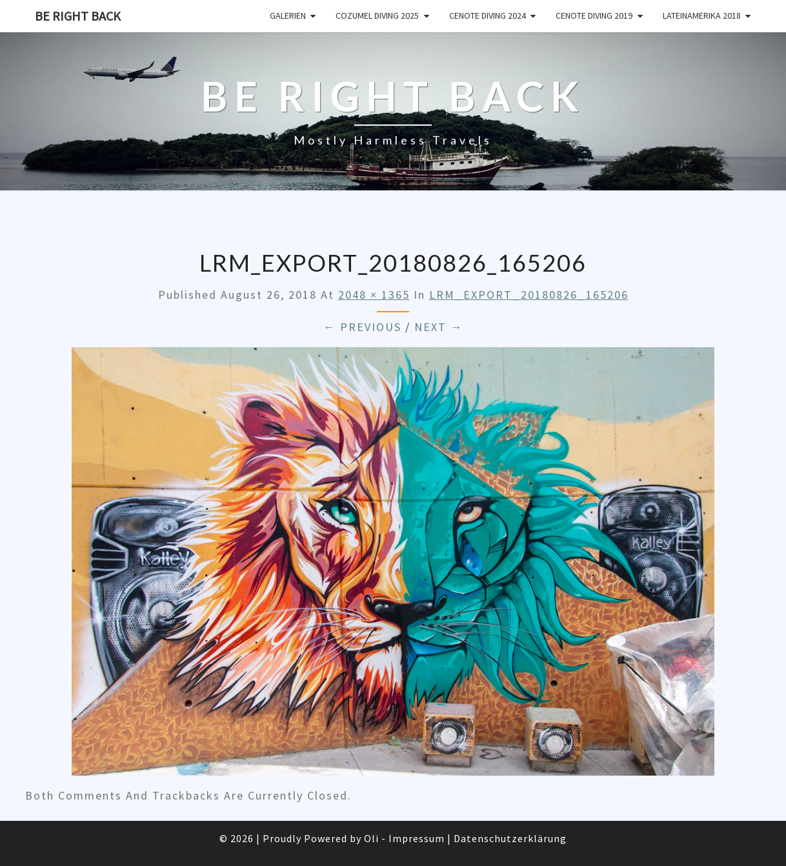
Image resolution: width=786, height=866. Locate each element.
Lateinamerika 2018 (702, 15)
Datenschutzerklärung (510, 838)
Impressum (416, 838)
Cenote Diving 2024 (487, 15)
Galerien (288, 15)
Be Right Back (78, 16)
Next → (438, 326)
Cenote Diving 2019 (594, 15)
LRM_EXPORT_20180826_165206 (529, 294)
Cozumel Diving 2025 (377, 15)
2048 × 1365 (374, 294)
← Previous (362, 326)
